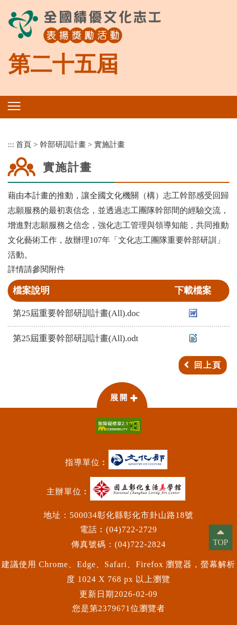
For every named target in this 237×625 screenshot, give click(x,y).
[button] (14, 106)
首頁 (23, 144)
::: (11, 144)
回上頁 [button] (208, 365)
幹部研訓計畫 (63, 144)
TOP (220, 542)
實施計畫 (109, 144)
